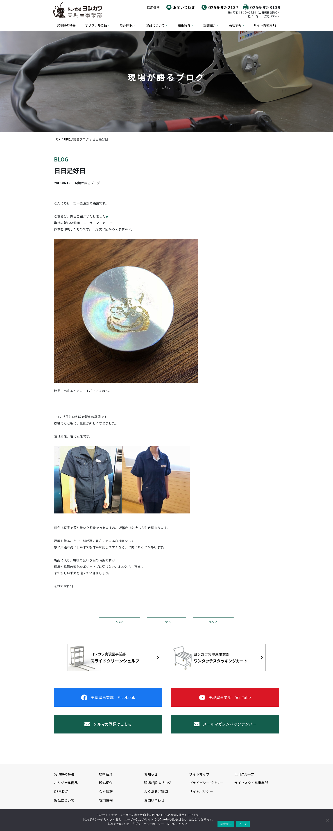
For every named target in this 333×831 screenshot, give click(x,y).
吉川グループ (245, 777)
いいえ (242, 824)
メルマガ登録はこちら (108, 726)
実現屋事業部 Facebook (108, 698)
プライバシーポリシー (207, 785)
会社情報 (235, 25)
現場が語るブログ (158, 785)
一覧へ (167, 622)
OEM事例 (126, 25)
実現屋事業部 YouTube (225, 698)
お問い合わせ (184, 7)
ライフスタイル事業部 (252, 785)
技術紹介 (184, 25)
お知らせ (151, 777)
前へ (121, 622)
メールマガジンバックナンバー (225, 726)
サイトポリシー (201, 794)
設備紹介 (209, 25)
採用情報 (153, 7)
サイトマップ (200, 777)
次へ (212, 622)
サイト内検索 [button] (265, 25)
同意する (226, 824)
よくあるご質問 (156, 794)
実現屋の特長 (66, 25)
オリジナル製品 (96, 25)
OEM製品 (61, 794)
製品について (155, 25)
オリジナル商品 (66, 785)
